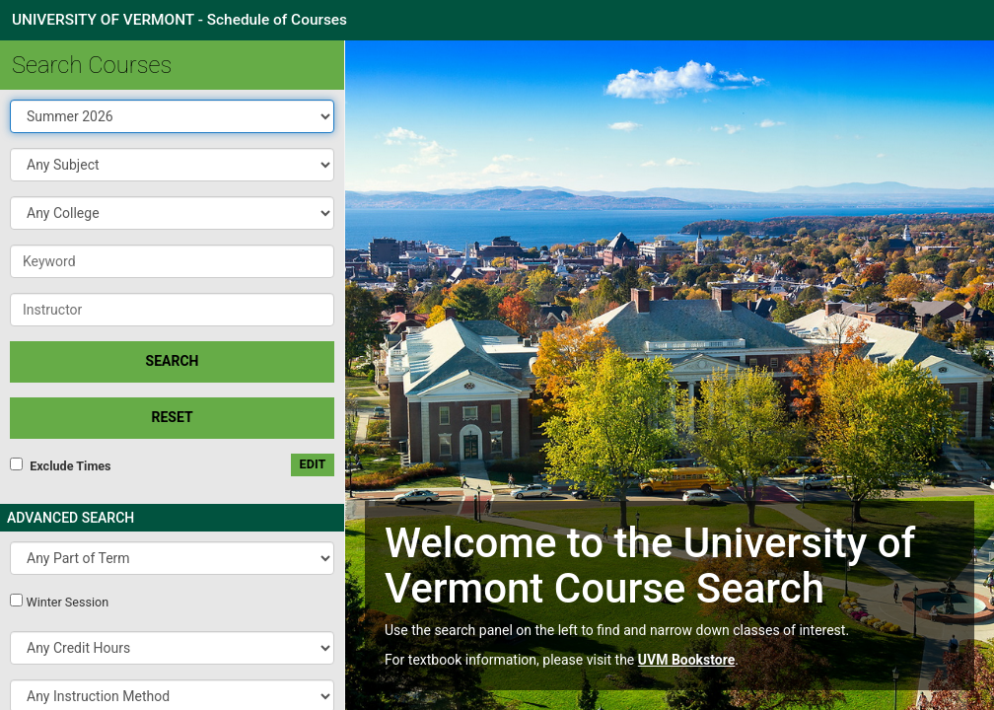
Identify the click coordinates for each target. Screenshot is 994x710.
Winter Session (67, 602)
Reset (171, 417)
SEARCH (172, 361)
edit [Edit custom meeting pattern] (313, 464)
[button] (172, 164)
